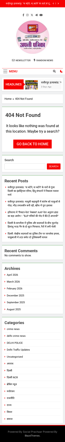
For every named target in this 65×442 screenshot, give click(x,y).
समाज (9, 418)
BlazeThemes (32, 435)
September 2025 (16, 302)
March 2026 (13, 281)
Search (9, 160)
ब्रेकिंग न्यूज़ (12, 384)
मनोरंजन (10, 391)
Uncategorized (15, 356)
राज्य (9, 405)
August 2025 (14, 309)
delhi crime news (16, 335)
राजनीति (10, 398)
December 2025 (15, 295)
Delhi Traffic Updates (18, 349)
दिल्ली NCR (12, 377)
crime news (13, 329)
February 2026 (14, 288)
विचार (9, 411)
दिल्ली (9, 370)
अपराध (10, 363)
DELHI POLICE (15, 342)
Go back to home (32, 144)
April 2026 (12, 274)
